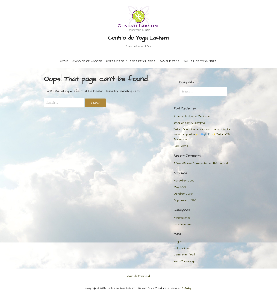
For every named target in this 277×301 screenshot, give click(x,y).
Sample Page (169, 61)
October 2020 (183, 194)
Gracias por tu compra (189, 123)
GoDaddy (186, 288)
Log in (177, 241)
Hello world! (181, 146)
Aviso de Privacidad (87, 61)
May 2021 (179, 187)
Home (64, 61)
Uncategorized (183, 224)
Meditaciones (182, 218)
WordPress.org (184, 261)
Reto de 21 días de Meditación (192, 116)
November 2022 (184, 181)
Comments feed (184, 255)
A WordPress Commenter (191, 163)
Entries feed (182, 248)
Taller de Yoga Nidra (200, 61)
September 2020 (185, 200)
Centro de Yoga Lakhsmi (138, 38)
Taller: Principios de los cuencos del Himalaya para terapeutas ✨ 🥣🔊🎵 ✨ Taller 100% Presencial (203, 134)
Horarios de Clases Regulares (130, 61)
